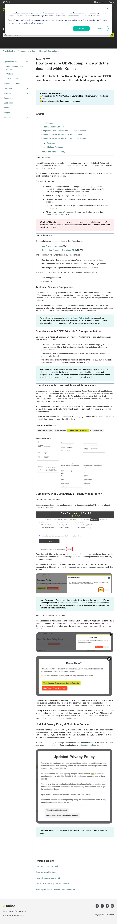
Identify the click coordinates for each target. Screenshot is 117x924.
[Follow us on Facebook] (97, 906)
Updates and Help (28, 51)
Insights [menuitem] (7, 113)
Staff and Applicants (55, 147)
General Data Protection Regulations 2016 (58, 250)
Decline (99, 28)
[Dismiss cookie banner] (108, 8)
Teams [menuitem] (6, 108)
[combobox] (56, 35)
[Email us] (112, 906)
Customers (51, 143)
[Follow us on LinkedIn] (107, 906)
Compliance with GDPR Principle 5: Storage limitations (63, 131)
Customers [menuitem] (8, 103)
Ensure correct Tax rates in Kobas (48, 866)
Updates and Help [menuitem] (11, 62)
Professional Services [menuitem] (12, 84)
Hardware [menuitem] (8, 88)
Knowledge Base (9, 51)
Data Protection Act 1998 (51, 246)
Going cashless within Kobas (46, 872)
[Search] (112, 35)
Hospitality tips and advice (50, 51)
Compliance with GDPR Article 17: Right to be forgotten (63, 138)
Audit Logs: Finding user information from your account (55, 890)
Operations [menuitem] (8, 98)
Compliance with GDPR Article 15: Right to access (61, 134)
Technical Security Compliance (53, 127)
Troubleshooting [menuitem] (12, 79)
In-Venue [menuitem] (7, 93)
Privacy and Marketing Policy (53, 152)
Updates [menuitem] (9, 74)
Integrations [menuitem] (8, 117)
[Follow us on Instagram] (102, 906)
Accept (81, 28)
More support (99, 2)
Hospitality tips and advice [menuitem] (14, 68)
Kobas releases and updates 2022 (48, 878)
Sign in (111, 2)
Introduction (46, 119)
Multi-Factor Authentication (80, 318)
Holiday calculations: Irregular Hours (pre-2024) (52, 884)
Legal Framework (48, 123)
